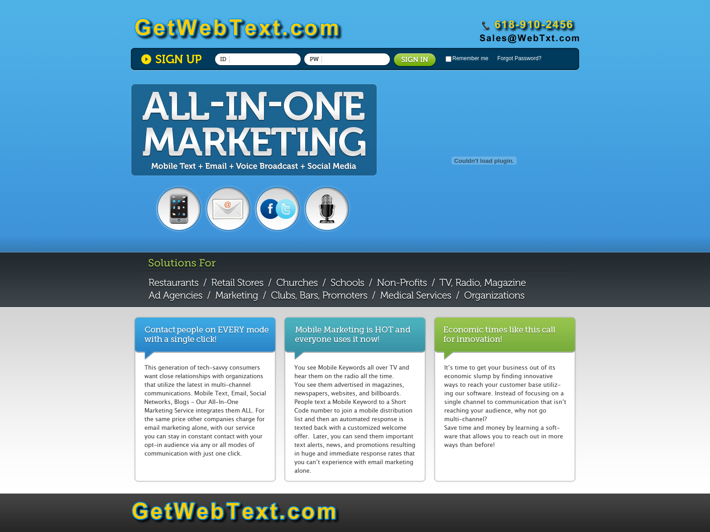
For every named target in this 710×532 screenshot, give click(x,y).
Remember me (470, 58)
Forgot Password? (519, 58)
